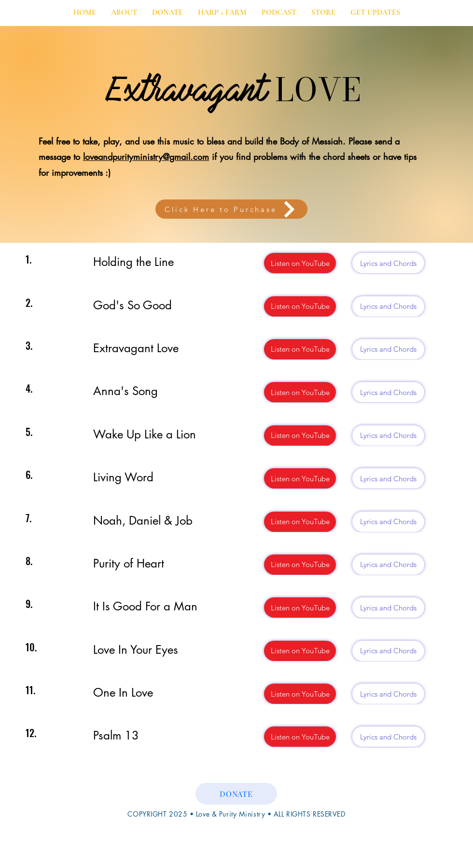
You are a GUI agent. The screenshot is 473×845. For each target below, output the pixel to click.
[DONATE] (236, 794)
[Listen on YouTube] (300, 263)
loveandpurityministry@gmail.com (146, 156)
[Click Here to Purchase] (231, 209)
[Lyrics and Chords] (388, 263)
